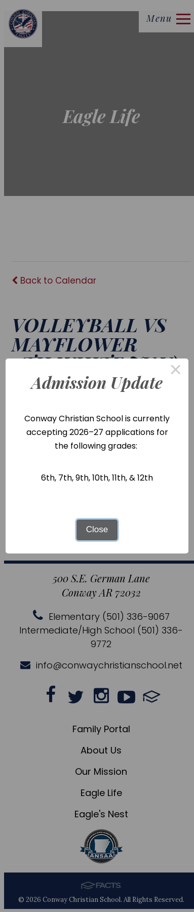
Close (97, 529)
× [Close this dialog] (175, 371)
